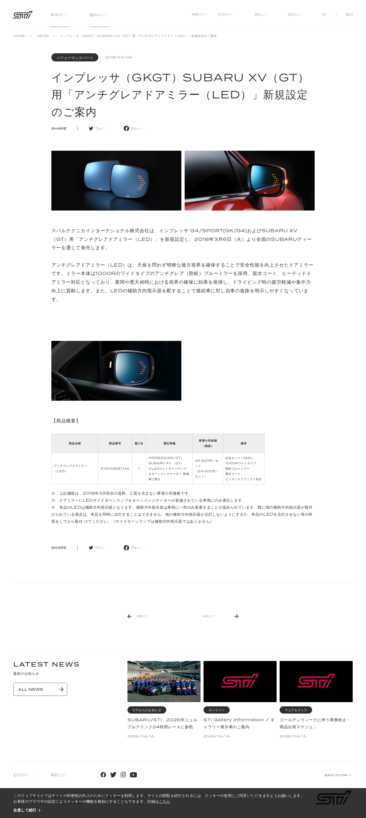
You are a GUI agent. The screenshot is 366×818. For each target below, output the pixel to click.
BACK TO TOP (336, 775)
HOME (19, 35)
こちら (164, 801)
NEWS (43, 35)
